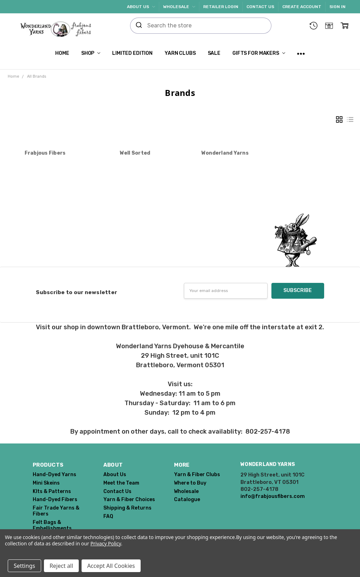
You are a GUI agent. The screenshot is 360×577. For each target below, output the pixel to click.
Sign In (337, 6)
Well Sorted (135, 153)
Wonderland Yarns (225, 153)
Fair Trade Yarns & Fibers (56, 511)
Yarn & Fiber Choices (129, 500)
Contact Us (260, 6)
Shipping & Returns (127, 508)
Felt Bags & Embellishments (52, 525)
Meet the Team (121, 483)
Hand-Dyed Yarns (54, 475)
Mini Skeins (46, 483)
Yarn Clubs (180, 53)
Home (62, 53)
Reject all (61, 566)
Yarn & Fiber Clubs (197, 475)
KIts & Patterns (52, 491)
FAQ (108, 516)
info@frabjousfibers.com (272, 496)
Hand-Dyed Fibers (55, 500)
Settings (24, 566)
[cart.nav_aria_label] (344, 25)
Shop (90, 53)
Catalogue (187, 500)
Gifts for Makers (258, 53)
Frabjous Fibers (45, 153)
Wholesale (179, 6)
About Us (141, 6)
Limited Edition (132, 53)
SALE (214, 53)
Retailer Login (220, 6)
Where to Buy (190, 483)
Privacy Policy (105, 543)
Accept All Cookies (111, 566)
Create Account (301, 6)
